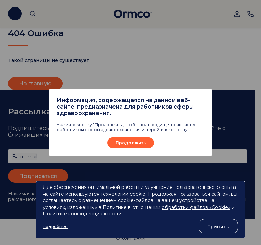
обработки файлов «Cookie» (196, 207)
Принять (218, 226)
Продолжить (131, 142)
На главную (35, 83)
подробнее (55, 226)
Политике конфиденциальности (82, 214)
